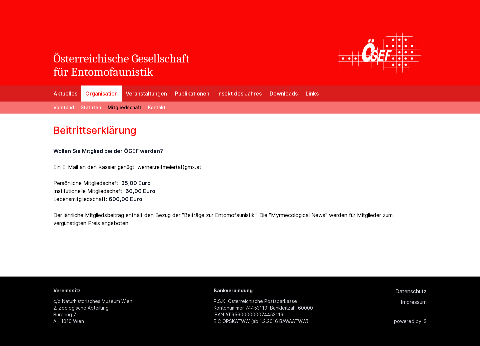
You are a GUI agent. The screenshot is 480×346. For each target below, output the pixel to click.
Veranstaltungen (146, 93)
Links (312, 93)
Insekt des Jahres (239, 93)
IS (425, 321)
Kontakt (157, 107)
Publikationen (192, 93)
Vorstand (63, 107)
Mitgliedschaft (124, 107)
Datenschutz (411, 291)
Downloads (284, 93)
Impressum (414, 302)
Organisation (101, 93)
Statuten (91, 107)
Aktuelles (65, 93)
